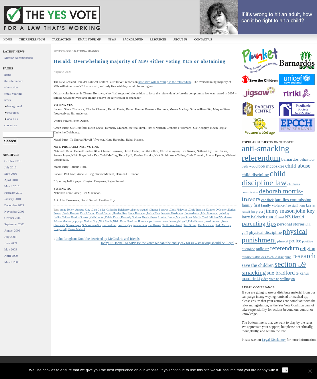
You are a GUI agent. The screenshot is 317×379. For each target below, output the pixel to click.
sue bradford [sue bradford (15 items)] (281, 273)
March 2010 (11, 186)
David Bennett (71, 213)
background (133, 39)
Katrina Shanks (79, 217)
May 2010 (10, 173)
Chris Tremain (197, 209)
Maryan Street (184, 217)
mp (74, 221)
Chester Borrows (158, 209)
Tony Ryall (60, 229)
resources (158, 39)
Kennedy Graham (131, 217)
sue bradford (109, 225)
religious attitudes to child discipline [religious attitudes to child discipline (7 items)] (266, 257)
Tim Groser (190, 225)
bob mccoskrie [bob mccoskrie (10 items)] (271, 166)
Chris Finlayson (179, 209)
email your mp (89, 39)
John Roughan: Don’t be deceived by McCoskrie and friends (97, 239)
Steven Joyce (73, 225)
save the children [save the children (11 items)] (257, 265)
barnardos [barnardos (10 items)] (290, 159)
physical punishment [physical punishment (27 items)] (274, 235)
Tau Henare (154, 225)
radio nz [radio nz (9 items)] (262, 248)
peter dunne (169, 221)
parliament (155, 221)
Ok (285, 370)
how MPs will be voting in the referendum (164, 81)
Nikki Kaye (119, 221)
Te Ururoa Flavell (172, 225)
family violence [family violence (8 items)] (273, 205)
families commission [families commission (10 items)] (293, 199)
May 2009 (10, 249)
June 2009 (10, 243)
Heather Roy (120, 213)
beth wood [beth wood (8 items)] (249, 166)
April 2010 (11, 180)
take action (61, 39)
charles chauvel (139, 209)
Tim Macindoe (206, 225)
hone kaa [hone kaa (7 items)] (305, 205)
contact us (203, 39)
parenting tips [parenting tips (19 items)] (259, 223)
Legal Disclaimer (274, 340)
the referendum (32, 39)
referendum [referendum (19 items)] (284, 248)
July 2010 (10, 167)
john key (224, 213)
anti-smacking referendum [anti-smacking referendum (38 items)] (265, 153)
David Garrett (103, 213)
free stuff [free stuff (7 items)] (292, 205)
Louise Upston (166, 217)
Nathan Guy (90, 221)
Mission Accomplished (18, 57)
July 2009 (10, 236)
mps (80, 221)
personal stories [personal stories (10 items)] (290, 223)
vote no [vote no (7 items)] (274, 279)
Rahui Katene (195, 221)
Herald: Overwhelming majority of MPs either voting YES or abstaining (139, 61)
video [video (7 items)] (264, 279)
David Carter (87, 213)
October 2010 (12, 161)
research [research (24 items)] (304, 256)
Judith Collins (62, 217)
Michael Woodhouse (220, 217)
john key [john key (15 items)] (305, 211)
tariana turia (140, 225)
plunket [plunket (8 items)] (282, 241)
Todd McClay (223, 225)
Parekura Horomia (137, 221)
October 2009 (12, 217)
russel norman (212, 221)
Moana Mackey (63, 221)
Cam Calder (98, 209)
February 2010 (13, 192)
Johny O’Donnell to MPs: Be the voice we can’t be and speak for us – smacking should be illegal (167, 243)
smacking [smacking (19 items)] (254, 272)
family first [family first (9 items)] (251, 205)
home (7, 39)
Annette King (82, 209)
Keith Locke (96, 217)
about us (180, 39)
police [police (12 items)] (295, 241)
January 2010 (12, 199)
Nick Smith (105, 221)
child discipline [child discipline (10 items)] (255, 174)
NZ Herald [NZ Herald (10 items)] (294, 216)
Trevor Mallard (76, 229)
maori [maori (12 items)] (271, 216)
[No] (310, 371)
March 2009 (11, 262)
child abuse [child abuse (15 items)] (297, 166)
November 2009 (14, 211)
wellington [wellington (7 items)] (287, 279)
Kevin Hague (149, 217)
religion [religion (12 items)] (308, 248)
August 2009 (12, 230)
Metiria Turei (200, 217)
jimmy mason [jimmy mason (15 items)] (279, 211)
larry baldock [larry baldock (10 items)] (253, 216)
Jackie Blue (153, 213)
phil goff (182, 221)
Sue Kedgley (125, 225)
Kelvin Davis (112, 217)
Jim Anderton (192, 213)
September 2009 (14, 224)
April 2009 (11, 255)
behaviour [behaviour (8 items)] (307, 159)
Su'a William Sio (91, 225)
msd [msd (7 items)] (281, 217)
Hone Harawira (136, 213)
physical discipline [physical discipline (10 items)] (265, 232)
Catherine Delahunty (118, 209)
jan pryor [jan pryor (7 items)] (257, 211)
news (112, 39)
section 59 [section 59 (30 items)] (290, 264)
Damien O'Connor (216, 209)
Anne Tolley (67, 209)
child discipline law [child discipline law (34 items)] (264, 178)
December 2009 (14, 205)
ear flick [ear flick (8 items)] (267, 200)
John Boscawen (209, 213)
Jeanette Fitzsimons (172, 213)
